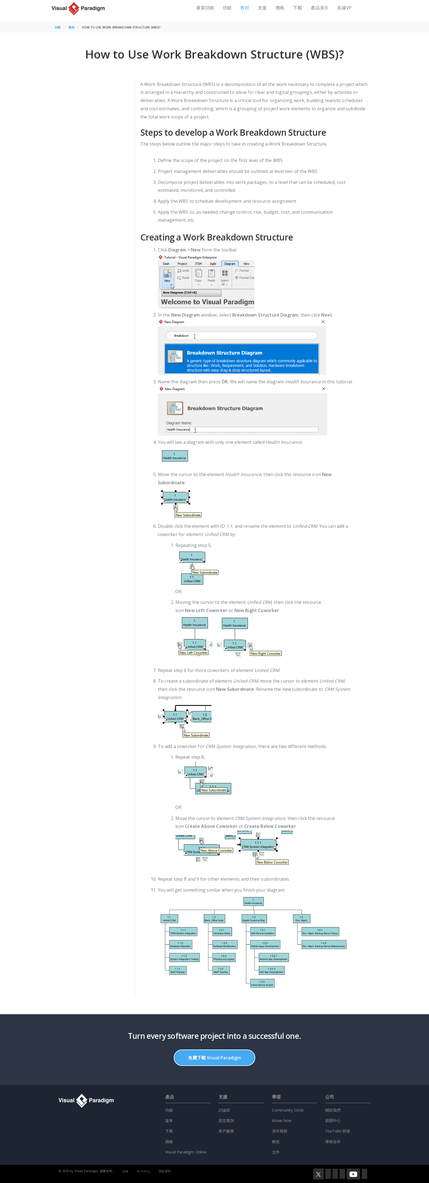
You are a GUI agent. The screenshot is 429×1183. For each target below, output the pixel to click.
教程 (244, 8)
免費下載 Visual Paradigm (214, 1058)
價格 (280, 8)
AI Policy (143, 1171)
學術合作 (333, 1141)
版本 (169, 1120)
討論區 (224, 1110)
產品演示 (320, 8)
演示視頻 (280, 1130)
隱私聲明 (165, 1171)
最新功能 (205, 8)
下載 (297, 8)
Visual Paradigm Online (186, 1152)
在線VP (344, 8)
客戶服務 (226, 1130)
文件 (276, 1152)
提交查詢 (226, 1120)
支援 (262, 8)
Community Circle (288, 1110)
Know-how (281, 1120)
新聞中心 (333, 1120)
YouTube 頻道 (337, 1130)
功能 (227, 8)
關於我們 (333, 1110)
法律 (125, 1171)
